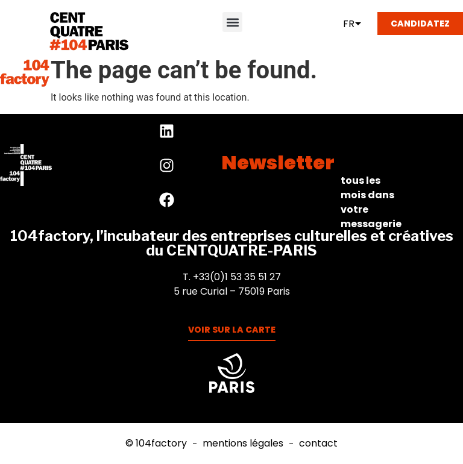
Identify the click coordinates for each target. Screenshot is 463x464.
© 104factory (156, 443)
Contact (318, 443)
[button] (232, 22)
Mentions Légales (243, 443)
